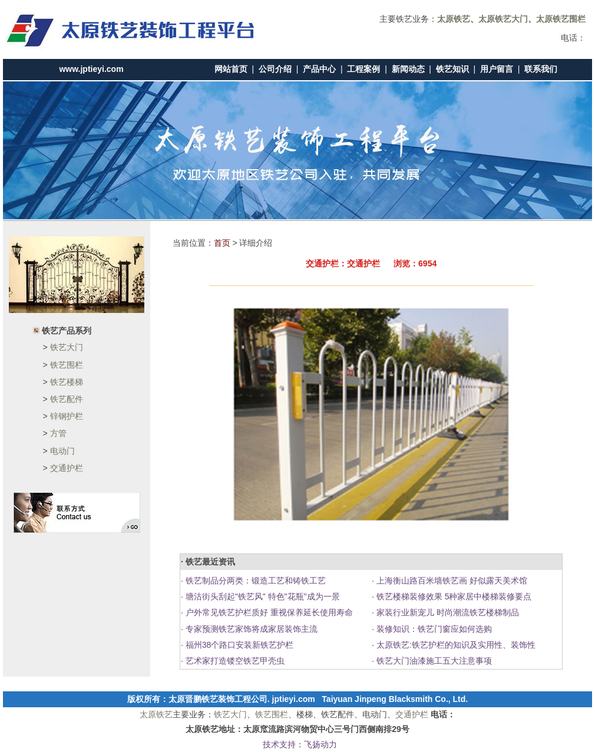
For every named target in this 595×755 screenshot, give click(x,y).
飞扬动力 (320, 744)
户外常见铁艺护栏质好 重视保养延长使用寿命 (268, 612)
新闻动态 (408, 69)
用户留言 (496, 69)
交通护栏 (66, 468)
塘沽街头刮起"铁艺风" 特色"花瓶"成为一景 (261, 596)
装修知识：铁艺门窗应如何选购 (433, 629)
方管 (58, 433)
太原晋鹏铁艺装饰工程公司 (217, 699)
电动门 (62, 451)
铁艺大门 (66, 347)
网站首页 (230, 69)
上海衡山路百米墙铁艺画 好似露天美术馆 (450, 580)
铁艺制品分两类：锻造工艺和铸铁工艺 (254, 580)
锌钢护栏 (66, 416)
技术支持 (279, 744)
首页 (222, 243)
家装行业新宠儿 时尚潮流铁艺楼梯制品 (446, 612)
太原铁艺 (156, 714)
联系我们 (540, 69)
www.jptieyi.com (91, 69)
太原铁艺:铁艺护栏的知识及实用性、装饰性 (455, 645)
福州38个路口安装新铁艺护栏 (238, 645)
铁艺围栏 (66, 365)
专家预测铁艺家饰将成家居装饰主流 (250, 629)
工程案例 (363, 69)
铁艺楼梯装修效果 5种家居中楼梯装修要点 (453, 596)
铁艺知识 (452, 69)
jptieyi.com (293, 699)
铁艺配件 (66, 399)
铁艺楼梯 (66, 382)
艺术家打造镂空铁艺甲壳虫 (234, 660)
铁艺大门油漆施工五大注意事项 (433, 660)
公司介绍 (275, 69)
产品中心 (319, 69)
